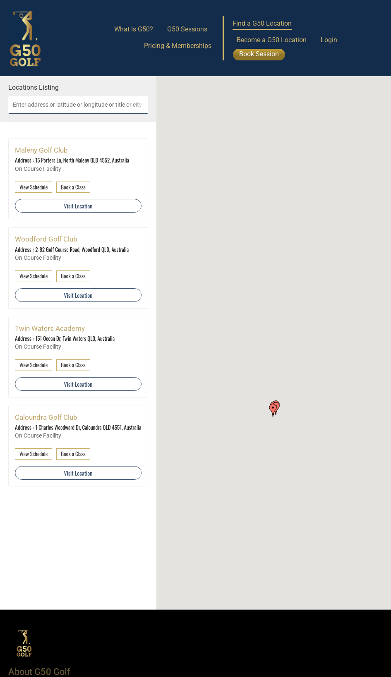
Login (329, 40)
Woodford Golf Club (46, 239)
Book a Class (73, 187)
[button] (273, 410)
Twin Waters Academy (50, 328)
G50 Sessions (187, 29)
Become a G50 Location (272, 40)
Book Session (259, 54)
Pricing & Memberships (177, 46)
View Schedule (33, 187)
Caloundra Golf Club (46, 417)
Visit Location (78, 205)
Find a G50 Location (262, 23)
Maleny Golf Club (41, 150)
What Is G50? (133, 29)
